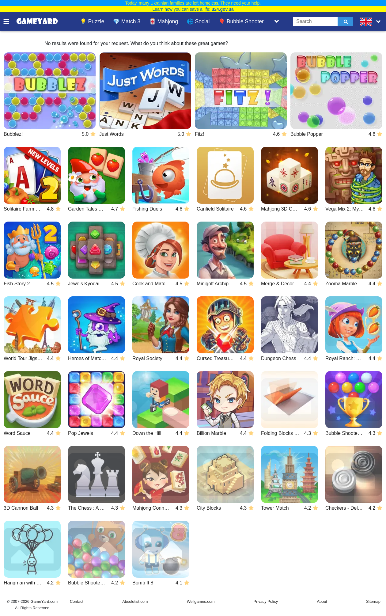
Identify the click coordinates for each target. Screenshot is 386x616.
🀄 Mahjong (163, 21)
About (322, 601)
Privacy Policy (266, 601)
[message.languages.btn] (371, 21)
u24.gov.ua (222, 9)
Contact (76, 601)
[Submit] (345, 21)
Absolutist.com (135, 601)
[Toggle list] (276, 21)
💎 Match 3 (126, 21)
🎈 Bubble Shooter (241, 21)
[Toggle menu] (10, 21)
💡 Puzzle (92, 21)
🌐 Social (198, 21)
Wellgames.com (201, 601)
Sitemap (373, 601)
